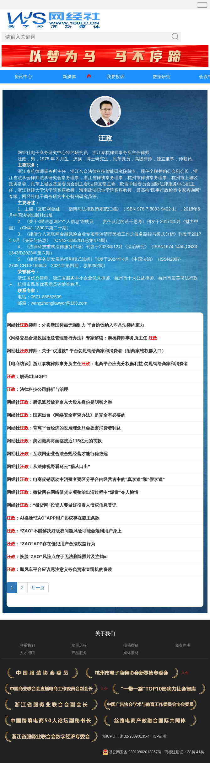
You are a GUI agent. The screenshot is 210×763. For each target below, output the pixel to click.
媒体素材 (130, 653)
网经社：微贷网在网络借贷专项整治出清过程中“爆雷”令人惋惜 (72, 492)
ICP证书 (159, 736)
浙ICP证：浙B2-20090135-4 (126, 736)
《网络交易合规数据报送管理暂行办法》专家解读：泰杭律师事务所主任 (82, 337)
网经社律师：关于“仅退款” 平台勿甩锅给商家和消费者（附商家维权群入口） (86, 350)
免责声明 (182, 645)
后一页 (38, 587)
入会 (185, 672)
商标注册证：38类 (180, 752)
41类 (200, 752)
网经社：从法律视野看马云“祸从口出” (48, 466)
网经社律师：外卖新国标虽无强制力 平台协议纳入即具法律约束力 (75, 325)
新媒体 (69, 76)
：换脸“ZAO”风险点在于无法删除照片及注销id (57, 556)
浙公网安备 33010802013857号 (135, 752)
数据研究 (161, 76)
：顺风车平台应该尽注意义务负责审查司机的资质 (59, 569)
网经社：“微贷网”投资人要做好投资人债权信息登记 (61, 505)
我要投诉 (115, 76)
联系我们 (27, 645)
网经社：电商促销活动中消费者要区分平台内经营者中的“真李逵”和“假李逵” (86, 479)
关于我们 (105, 633)
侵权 (98, 221)
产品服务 (79, 653)
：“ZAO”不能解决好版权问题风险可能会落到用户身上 (64, 530)
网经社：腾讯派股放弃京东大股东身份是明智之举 (59, 402)
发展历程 (79, 645)
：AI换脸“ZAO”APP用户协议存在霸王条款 (53, 517)
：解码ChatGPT (27, 376)
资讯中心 (23, 76)
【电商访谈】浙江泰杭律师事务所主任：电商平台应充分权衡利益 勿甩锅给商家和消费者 (97, 363)
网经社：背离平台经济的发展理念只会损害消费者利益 (64, 427)
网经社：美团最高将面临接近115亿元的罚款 (54, 440)
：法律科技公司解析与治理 (37, 389)
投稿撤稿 (130, 645)
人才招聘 (27, 653)
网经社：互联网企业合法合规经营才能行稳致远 (57, 453)
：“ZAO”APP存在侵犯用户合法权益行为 (51, 543)
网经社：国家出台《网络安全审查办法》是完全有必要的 (66, 415)
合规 (64, 208)
